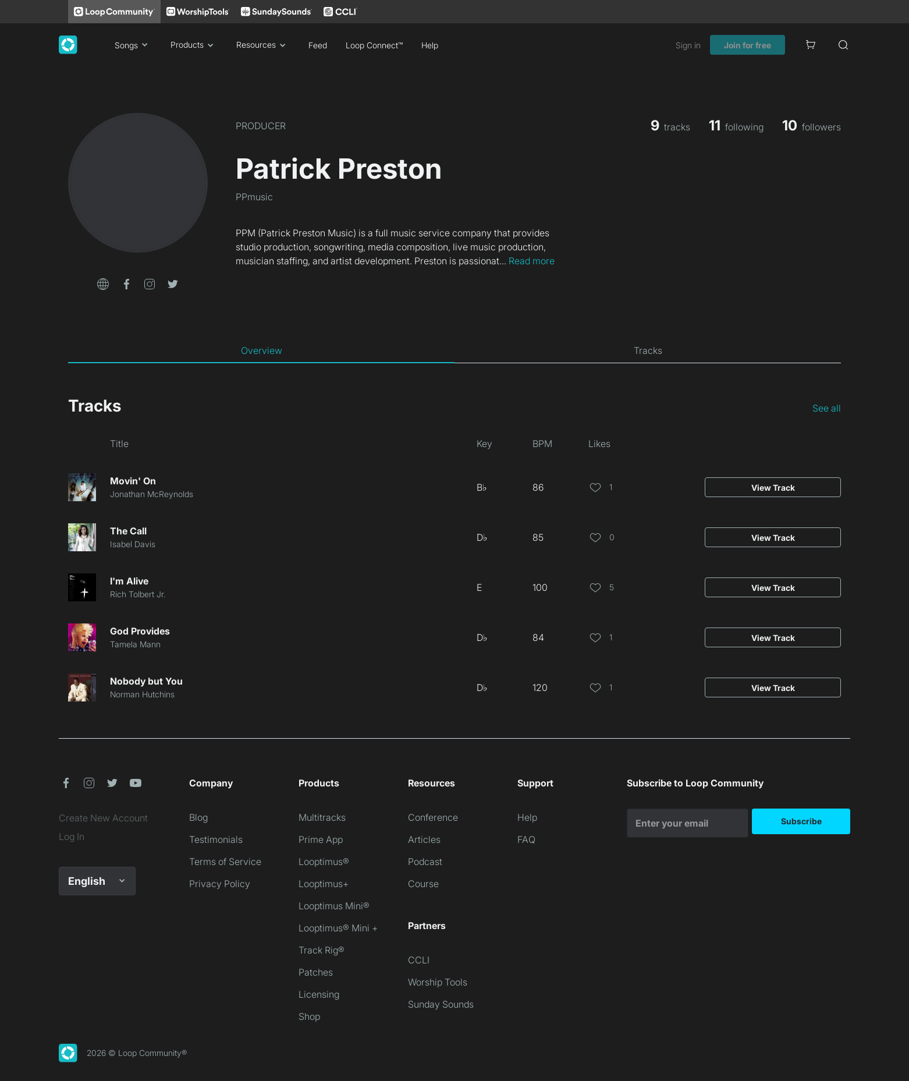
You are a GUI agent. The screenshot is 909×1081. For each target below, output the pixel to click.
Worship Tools (437, 982)
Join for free (747, 45)
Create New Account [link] (103, 818)
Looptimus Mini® (334, 906)
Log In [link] (71, 836)
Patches (316, 972)
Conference (433, 817)
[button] (103, 283)
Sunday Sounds (441, 1004)
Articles (424, 839)
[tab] (261, 350)
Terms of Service (225, 861)
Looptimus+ (324, 883)
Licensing (319, 994)
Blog (198, 817)
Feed (317, 45)
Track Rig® (322, 950)
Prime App (321, 839)
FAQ (526, 839)
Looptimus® (324, 861)
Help (429, 45)
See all (826, 408)
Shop (309, 1016)
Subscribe (801, 821)
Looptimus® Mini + (338, 928)
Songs (133, 45)
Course (423, 883)
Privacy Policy (219, 883)
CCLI (418, 960)
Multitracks (322, 817)
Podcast (425, 861)
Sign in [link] (688, 45)
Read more (532, 261)
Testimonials (216, 839)
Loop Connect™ (374, 45)
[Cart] (811, 45)
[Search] (843, 45)
